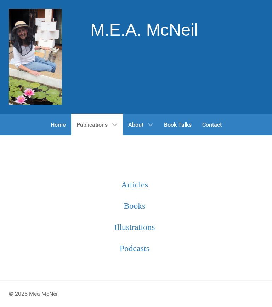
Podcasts (134, 248)
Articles (134, 184)
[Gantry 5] (35, 57)
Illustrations (134, 227)
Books (134, 205)
